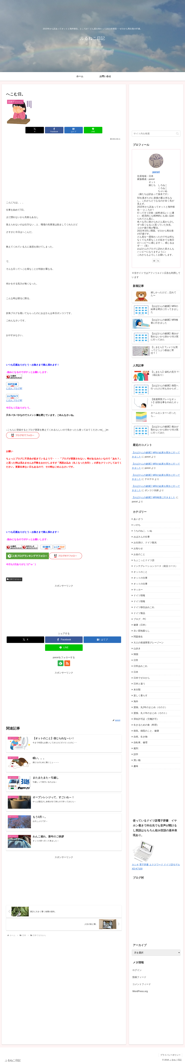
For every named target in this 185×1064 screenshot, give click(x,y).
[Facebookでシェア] (54, 130)
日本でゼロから (14, 579)
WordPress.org (140, 991)
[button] (177, 133)
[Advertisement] (64, 162)
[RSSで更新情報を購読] (67, 663)
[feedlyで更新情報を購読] (60, 663)
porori (156, 172)
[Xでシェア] (34, 130)
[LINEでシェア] (93, 130)
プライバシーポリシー (170, 1055)
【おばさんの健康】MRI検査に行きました (153, 497)
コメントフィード (141, 984)
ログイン (137, 970)
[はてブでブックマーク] (73, 130)
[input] (156, 134)
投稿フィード (139, 977)
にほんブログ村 (14, 388)
